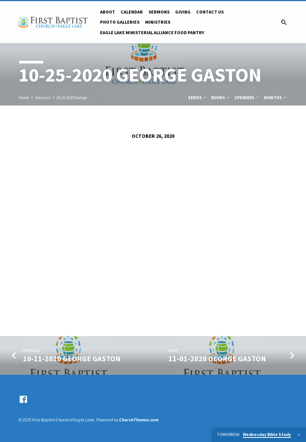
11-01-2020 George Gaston (217, 359)
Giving (183, 12)
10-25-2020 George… (73, 97)
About (107, 12)
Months (275, 97)
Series (197, 97)
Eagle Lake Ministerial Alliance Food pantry (152, 32)
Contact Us (210, 12)
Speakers (247, 97)
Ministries (157, 22)
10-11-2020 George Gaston (72, 359)
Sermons (159, 12)
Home (24, 97)
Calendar (132, 12)
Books (220, 97)
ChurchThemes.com (139, 419)
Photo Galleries (119, 22)
